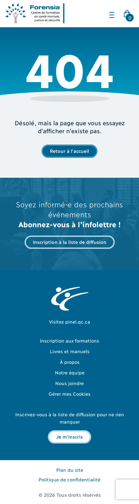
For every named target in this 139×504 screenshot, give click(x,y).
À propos (69, 361)
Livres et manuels (69, 351)
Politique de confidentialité (69, 479)
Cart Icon (128, 16)
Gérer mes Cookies (69, 393)
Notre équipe (69, 372)
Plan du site (69, 469)
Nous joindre (69, 383)
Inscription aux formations (69, 340)
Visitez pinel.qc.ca (69, 321)
